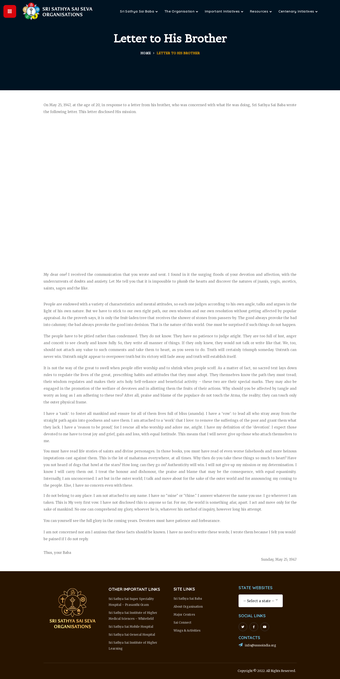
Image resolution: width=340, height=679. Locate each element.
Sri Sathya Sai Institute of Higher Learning (133, 646)
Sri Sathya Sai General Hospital (132, 635)
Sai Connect (182, 623)
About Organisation (188, 607)
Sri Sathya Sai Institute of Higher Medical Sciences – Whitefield (133, 616)
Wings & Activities (187, 631)
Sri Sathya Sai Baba (188, 599)
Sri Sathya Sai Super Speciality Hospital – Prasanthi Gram (131, 602)
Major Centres (184, 615)
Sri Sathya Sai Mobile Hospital (131, 627)
